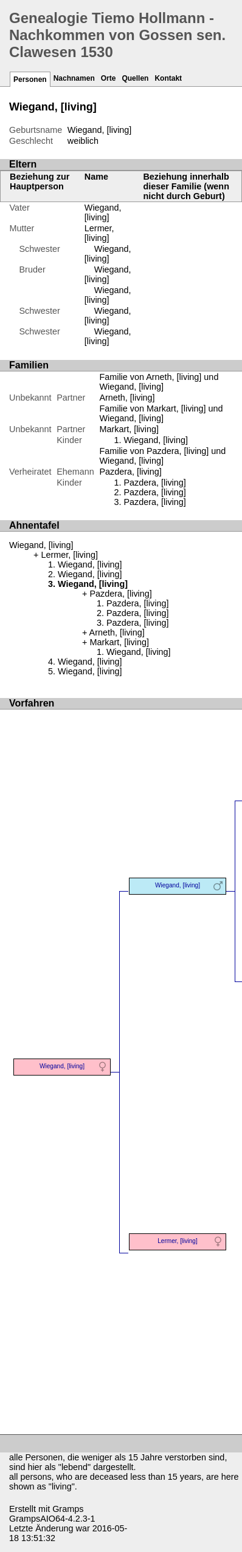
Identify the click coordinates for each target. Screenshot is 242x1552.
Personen (30, 79)
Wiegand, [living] (103, 212)
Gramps (67, 1509)
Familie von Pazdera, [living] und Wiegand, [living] (162, 456)
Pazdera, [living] (154, 482)
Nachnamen (74, 78)
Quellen (135, 78)
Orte (108, 78)
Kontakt (168, 78)
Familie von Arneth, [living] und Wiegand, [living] (158, 381)
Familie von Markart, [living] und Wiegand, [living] (161, 413)
